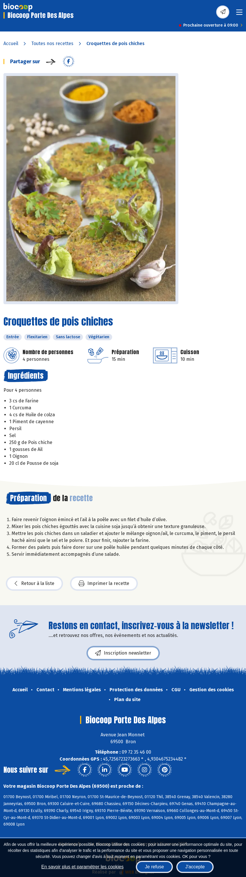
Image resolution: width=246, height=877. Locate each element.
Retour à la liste (34, 583)
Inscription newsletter (123, 653)
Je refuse (154, 866)
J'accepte (195, 866)
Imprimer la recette (104, 583)
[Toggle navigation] (239, 14)
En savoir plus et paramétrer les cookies (82, 866)
